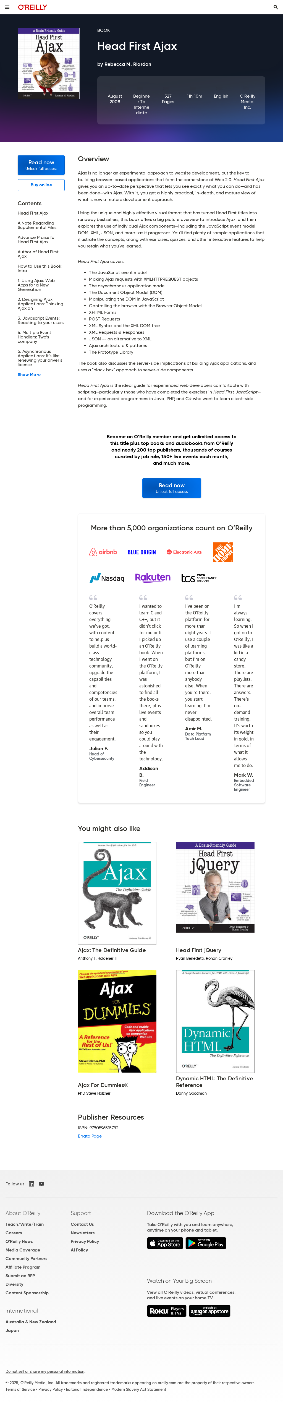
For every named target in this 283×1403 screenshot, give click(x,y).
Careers (14, 1233)
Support (81, 1213)
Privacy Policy (85, 1241)
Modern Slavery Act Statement (138, 1389)
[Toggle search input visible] (275, 7)
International (22, 1310)
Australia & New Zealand (31, 1322)
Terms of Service (20, 1389)
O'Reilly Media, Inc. (247, 101)
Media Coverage (23, 1250)
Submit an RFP (20, 1276)
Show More (29, 374)
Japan (12, 1330)
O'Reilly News (19, 1241)
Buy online (41, 185)
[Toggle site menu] (7, 7)
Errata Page (90, 1136)
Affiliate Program (23, 1267)
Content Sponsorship (27, 1293)
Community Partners (26, 1258)
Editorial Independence (87, 1389)
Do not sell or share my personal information (45, 1371)
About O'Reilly (23, 1213)
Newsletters (83, 1233)
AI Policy (79, 1250)
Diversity (14, 1284)
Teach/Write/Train (25, 1224)
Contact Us (82, 1224)
